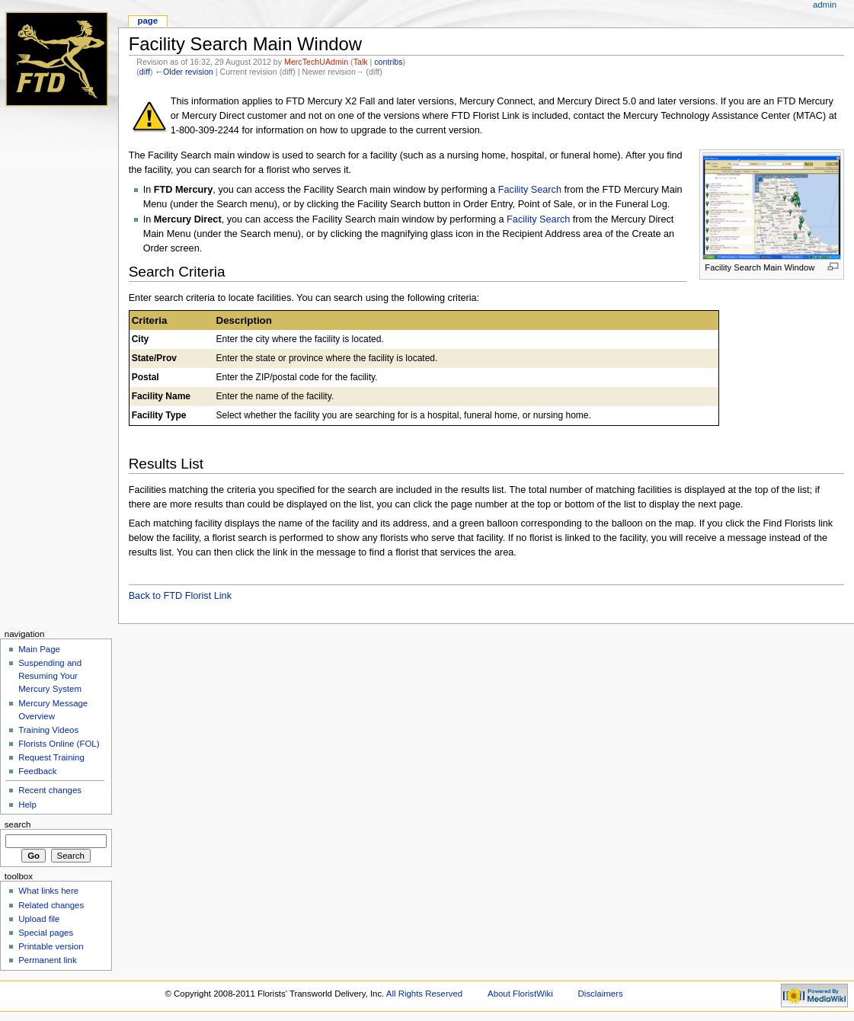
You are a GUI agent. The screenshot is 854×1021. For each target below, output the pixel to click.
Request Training (51, 757)
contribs (388, 61)
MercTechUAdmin (316, 61)
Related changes (51, 905)
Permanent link (47, 960)
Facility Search (529, 189)
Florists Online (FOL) (58, 743)
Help (27, 804)
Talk (360, 61)
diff (144, 71)
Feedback (37, 771)
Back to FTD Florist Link (180, 596)
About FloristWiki (520, 993)
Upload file (38, 918)
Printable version (50, 946)
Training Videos (48, 730)
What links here (48, 890)
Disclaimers (600, 993)
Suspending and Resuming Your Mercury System (50, 675)
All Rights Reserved (424, 993)
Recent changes (50, 790)
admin (824, 4)
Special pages (45, 932)
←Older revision (184, 71)
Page (147, 20)
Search (18, 824)
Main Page (39, 649)
